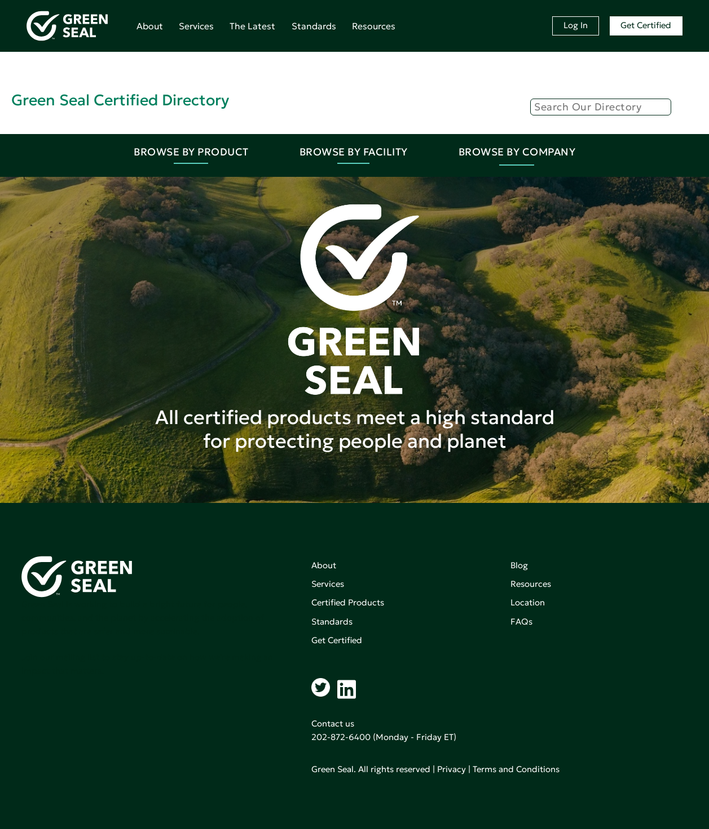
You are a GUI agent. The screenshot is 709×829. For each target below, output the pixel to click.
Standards (314, 26)
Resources (373, 26)
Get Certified (645, 25)
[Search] (600, 107)
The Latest (252, 26)
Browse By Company (517, 151)
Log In (575, 25)
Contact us (332, 723)
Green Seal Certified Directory (120, 100)
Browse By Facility (354, 151)
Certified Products (347, 602)
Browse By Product (191, 151)
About (149, 26)
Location (527, 602)
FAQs (521, 621)
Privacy (451, 769)
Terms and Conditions (516, 769)
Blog (519, 565)
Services (196, 26)
